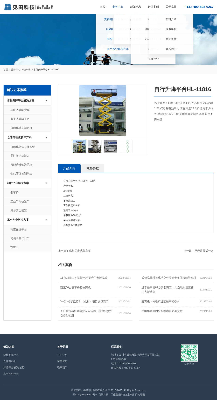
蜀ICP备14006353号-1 (85, 394)
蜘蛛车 (14, 247)
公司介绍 (62, 354)
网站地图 (140, 394)
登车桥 (27, 69)
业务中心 (15, 69)
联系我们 (62, 367)
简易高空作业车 (20, 238)
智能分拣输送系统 (21, 164)
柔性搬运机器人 (20, 155)
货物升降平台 (11, 354)
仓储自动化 (9, 361)
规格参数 (93, 168)
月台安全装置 (18, 210)
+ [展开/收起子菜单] (46, 100)
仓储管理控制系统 (21, 173)
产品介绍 (69, 168)
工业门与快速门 (20, 201)
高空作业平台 (18, 229)
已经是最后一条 (204, 250)
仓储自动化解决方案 (19, 137)
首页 (5, 69)
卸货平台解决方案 (18, 183)
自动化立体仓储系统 (22, 146)
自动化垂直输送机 (21, 127)
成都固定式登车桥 (80, 250)
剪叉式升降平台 (20, 118)
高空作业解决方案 (18, 219)
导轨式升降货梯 (20, 110)
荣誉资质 (62, 361)
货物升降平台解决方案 (20, 100)
